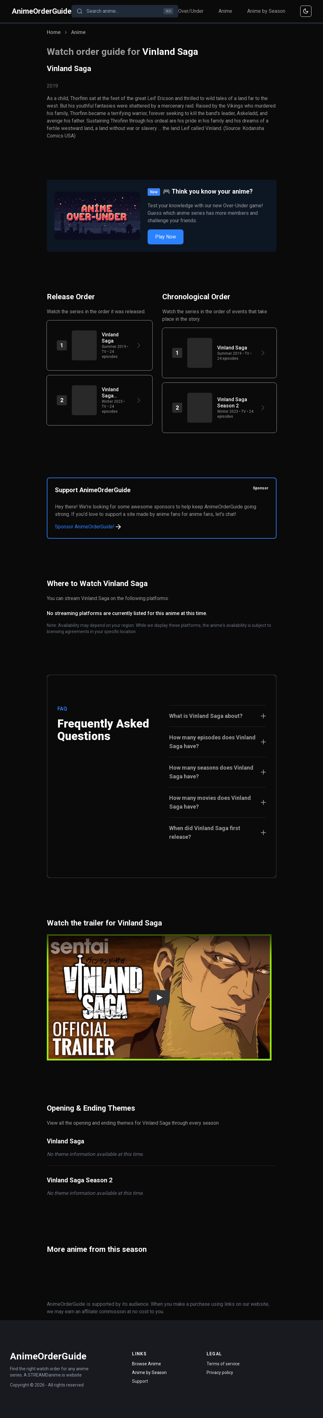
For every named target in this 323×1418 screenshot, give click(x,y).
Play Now (165, 237)
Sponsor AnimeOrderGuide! (88, 527)
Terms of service (223, 1363)
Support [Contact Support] (140, 1381)
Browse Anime (146, 1363)
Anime (225, 11)
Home (54, 32)
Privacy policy (220, 1372)
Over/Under (190, 11)
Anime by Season (266, 11)
